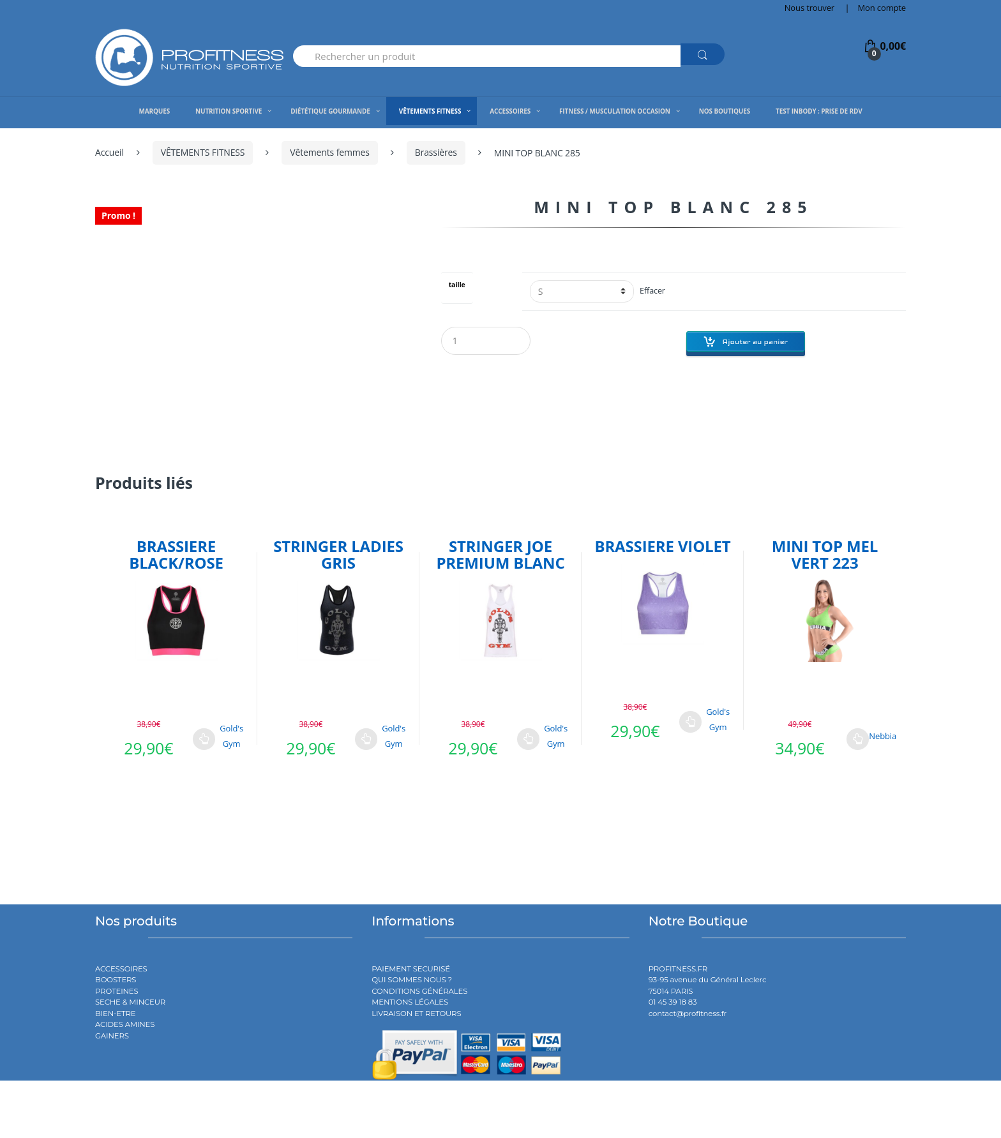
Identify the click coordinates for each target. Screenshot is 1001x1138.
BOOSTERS (115, 979)
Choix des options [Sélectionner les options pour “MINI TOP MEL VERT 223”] (858, 739)
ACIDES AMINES (124, 1024)
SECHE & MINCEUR (130, 1002)
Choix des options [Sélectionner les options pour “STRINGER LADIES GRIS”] (366, 739)
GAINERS (112, 1035)
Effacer (652, 290)
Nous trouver (809, 7)
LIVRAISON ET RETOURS (416, 1013)
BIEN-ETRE (115, 1013)
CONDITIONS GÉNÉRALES (419, 991)
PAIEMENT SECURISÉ (411, 968)
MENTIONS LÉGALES (410, 1002)
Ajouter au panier (755, 341)
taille (457, 285)
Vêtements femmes (330, 152)
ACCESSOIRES (121, 968)
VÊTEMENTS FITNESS (203, 152)
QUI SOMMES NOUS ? (412, 979)
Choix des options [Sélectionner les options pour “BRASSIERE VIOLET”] (690, 722)
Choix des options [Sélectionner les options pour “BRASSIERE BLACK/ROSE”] (204, 739)
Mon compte (882, 7)
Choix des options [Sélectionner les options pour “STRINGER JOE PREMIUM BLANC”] (528, 739)
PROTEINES (117, 991)
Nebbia (882, 736)
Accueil (109, 152)
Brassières (436, 152)
